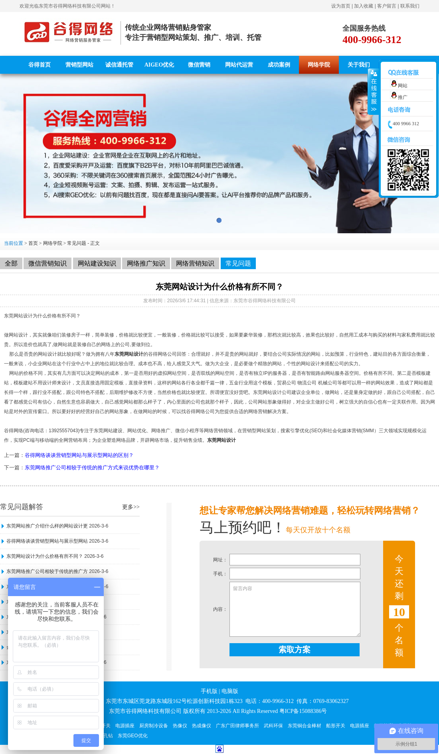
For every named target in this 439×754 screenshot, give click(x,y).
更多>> (131, 507)
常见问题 (76, 243)
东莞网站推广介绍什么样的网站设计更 (47, 526)
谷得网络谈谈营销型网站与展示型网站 (47, 541)
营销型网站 (79, 65)
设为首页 (340, 6)
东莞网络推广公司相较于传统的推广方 (47, 571)
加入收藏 (363, 6)
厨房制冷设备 (153, 725)
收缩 (373, 92)
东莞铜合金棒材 (304, 725)
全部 (11, 263)
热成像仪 (201, 725)
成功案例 (279, 65)
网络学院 (319, 65)
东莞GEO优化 (133, 735)
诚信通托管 (119, 65)
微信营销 (199, 65)
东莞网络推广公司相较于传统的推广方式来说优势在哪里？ (92, 468)
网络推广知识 (146, 263)
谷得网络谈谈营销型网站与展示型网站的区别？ (79, 455)
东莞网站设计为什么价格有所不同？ (44, 556)
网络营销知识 (195, 263)
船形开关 (335, 725)
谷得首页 (39, 65)
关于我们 (359, 65)
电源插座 (124, 725)
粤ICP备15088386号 (303, 711)
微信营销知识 (47, 263)
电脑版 (229, 691)
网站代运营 (239, 65)
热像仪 (180, 725)
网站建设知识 (97, 263)
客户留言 (386, 6)
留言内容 (294, 609)
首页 (33, 243)
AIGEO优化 (159, 65)
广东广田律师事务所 (237, 725)
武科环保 (273, 725)
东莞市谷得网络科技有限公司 (70, 6)
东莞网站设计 (129, 354)
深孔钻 (106, 735)
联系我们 (409, 6)
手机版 (209, 691)
